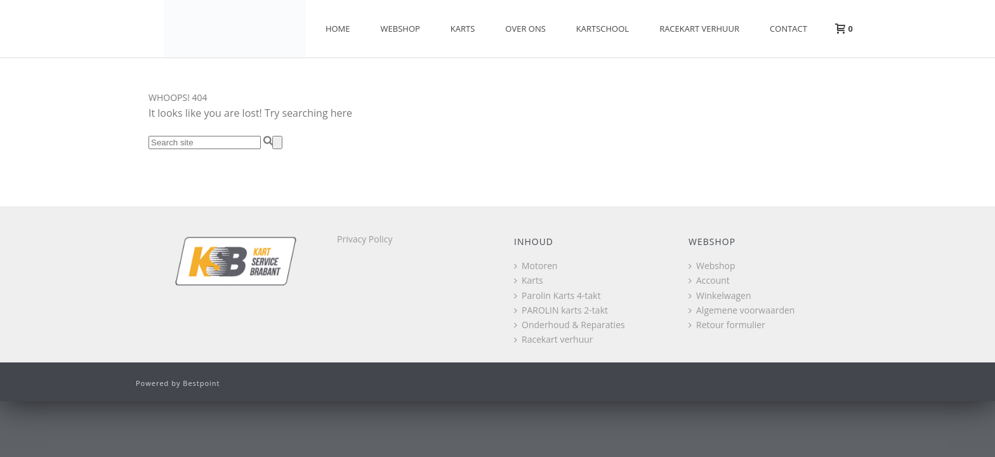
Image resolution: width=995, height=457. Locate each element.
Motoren (536, 266)
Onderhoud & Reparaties (569, 325)
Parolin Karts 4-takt (557, 295)
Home (338, 28)
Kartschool (602, 28)
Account (709, 280)
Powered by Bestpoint (178, 383)
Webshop (400, 28)
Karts (463, 28)
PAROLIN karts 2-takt (561, 310)
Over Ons (525, 28)
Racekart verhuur (699, 28)
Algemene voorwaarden (741, 310)
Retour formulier (727, 325)
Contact (788, 28)
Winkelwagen (720, 295)
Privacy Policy (364, 239)
